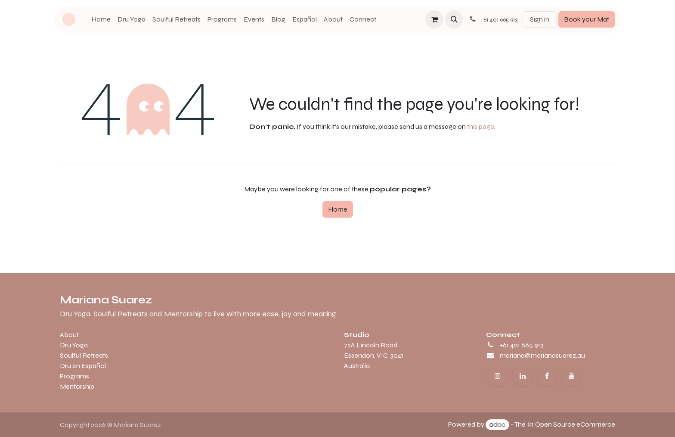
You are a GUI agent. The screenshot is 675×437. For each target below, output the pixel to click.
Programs (74, 376)
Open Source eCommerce (575, 425)
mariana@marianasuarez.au (542, 355)
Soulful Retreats (84, 355)
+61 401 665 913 (522, 345)
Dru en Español (83, 366)
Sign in (539, 19)
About (69, 335)
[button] (454, 19)
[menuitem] (101, 19)
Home (337, 209)
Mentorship (77, 386)
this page (480, 126)
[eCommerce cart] (434, 19)
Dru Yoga (74, 345)
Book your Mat (586, 19)
